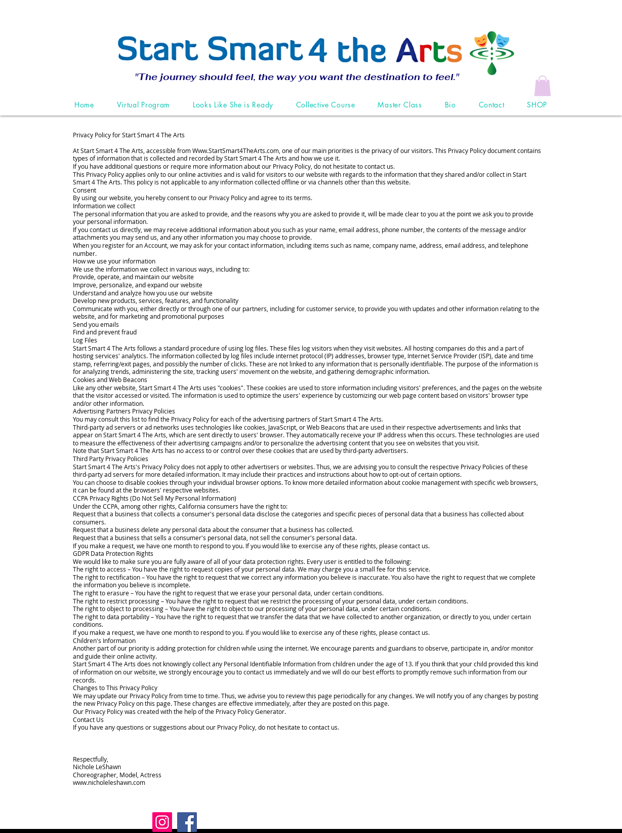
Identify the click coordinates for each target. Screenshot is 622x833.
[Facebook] (187, 822)
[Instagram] (162, 822)
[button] (542, 85)
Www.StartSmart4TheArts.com (235, 150)
